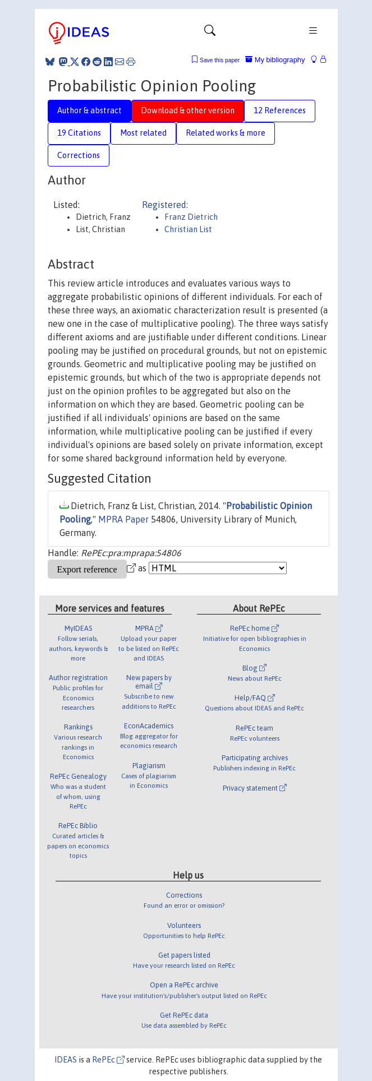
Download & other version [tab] (188, 110)
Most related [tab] (143, 132)
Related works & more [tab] (225, 132)
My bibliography (275, 60)
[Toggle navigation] (210, 33)
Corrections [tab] (78, 155)
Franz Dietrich (191, 216)
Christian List (188, 229)
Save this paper (220, 60)
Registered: (165, 205)
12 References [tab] (280, 110)
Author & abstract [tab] (89, 110)
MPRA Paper (123, 519)
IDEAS (65, 1059)
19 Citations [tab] (79, 132)
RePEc (108, 1059)
